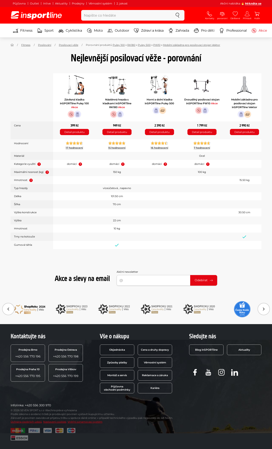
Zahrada (178, 30)
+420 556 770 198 (65, 353)
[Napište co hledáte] (126, 15)
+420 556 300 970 (38, 405)
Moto (95, 30)
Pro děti (204, 30)
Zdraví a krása (149, 30)
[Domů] (12, 45)
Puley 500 (144, 45)
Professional (233, 30)
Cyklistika (70, 30)
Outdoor (118, 30)
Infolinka (17, 405)
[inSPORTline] (36, 15)
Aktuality (61, 3)
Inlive (47, 3)
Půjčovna (19, 3)
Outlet (34, 3)
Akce (259, 30)
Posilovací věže (68, 45)
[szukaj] (177, 15)
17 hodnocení (74, 147)
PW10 (156, 45)
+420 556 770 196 (28, 353)
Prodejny (78, 3)
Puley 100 (119, 45)
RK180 (131, 45)
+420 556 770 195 (27, 373)
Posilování (44, 45)
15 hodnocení (117, 147)
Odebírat (204, 280)
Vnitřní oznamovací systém (85, 421)
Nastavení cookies (54, 421)
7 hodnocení (202, 147)
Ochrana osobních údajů (26, 421)
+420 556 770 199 (65, 373)
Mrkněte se (253, 3)
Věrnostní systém (100, 3)
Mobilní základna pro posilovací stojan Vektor (191, 45)
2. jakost (122, 3)
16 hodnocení (159, 147)
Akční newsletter (127, 271)
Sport (45, 30)
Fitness (23, 30)
